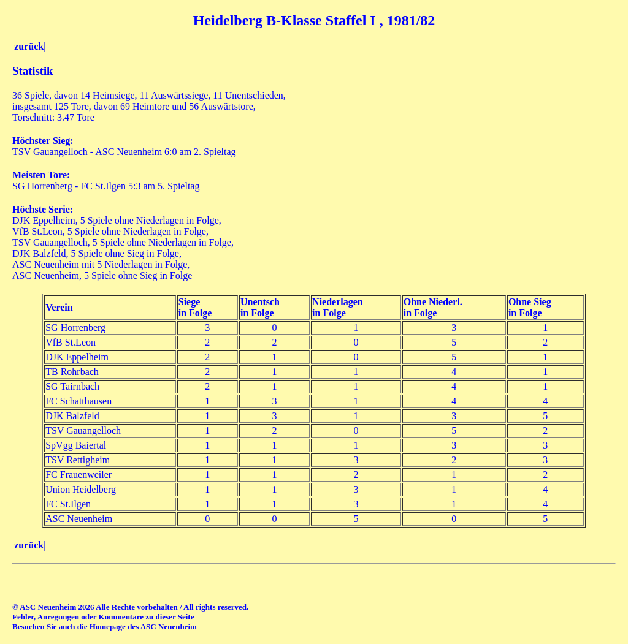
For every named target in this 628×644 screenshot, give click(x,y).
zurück (29, 46)
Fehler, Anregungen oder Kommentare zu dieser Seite (103, 616)
